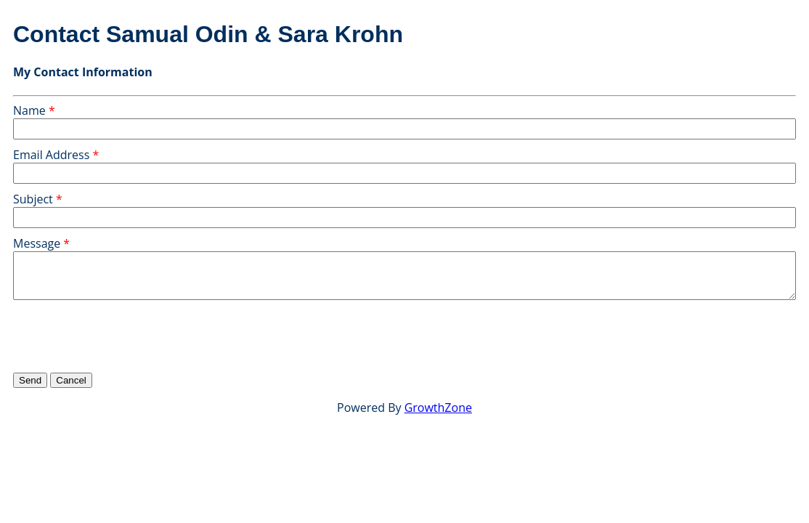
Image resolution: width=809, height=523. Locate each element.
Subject (33, 199)
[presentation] (123, 335)
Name (29, 110)
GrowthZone (438, 407)
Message (36, 243)
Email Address (51, 155)
